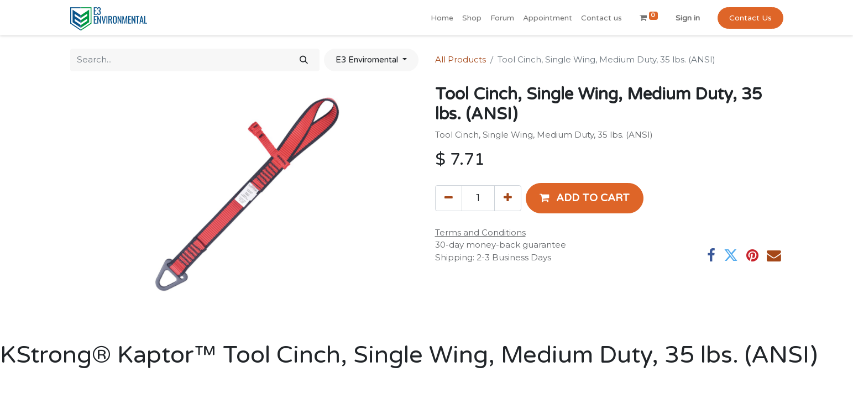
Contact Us (750, 18)
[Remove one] (448, 198)
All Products (460, 59)
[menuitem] (442, 18)
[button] (584, 198)
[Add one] (507, 198)
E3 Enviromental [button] (368, 60)
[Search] (304, 60)
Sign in (688, 18)
